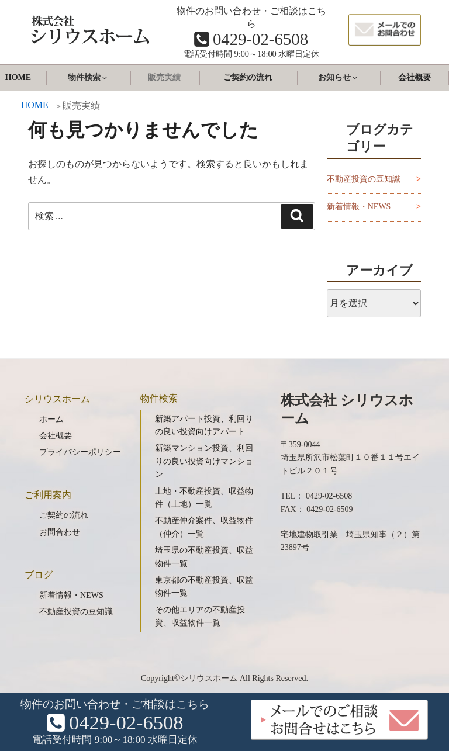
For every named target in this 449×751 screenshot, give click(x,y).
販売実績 (164, 77)
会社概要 (414, 77)
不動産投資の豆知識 (363, 179)
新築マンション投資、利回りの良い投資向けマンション (204, 461)
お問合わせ (59, 532)
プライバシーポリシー (80, 452)
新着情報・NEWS (359, 206)
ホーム (51, 419)
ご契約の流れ (247, 77)
